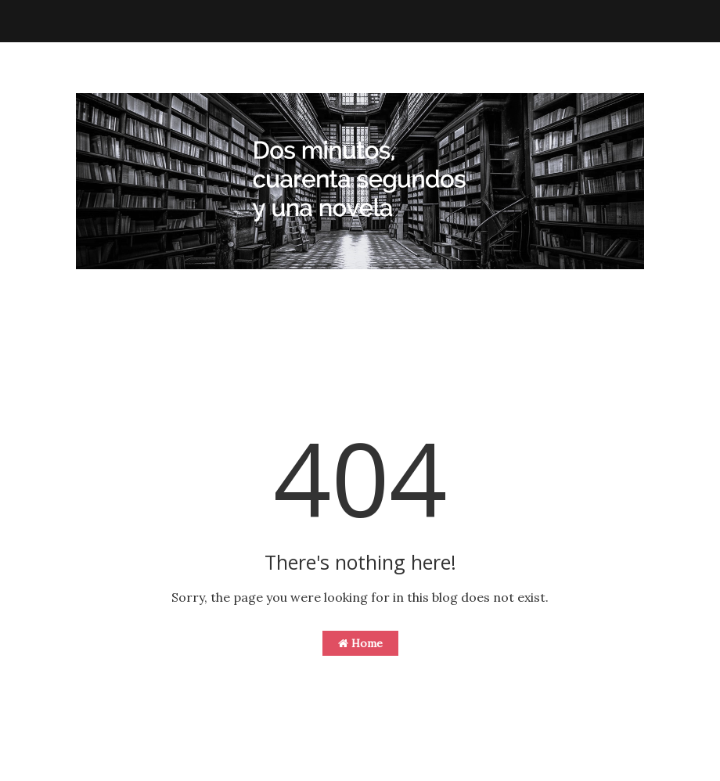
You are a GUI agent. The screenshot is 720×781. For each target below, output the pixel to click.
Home (360, 643)
